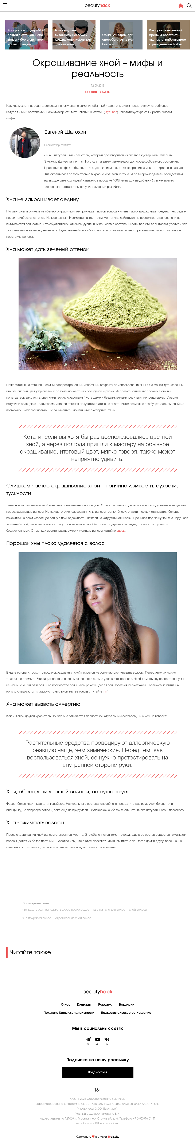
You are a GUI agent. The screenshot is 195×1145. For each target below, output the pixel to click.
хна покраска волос (37, 918)
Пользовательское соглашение (126, 1012)
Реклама (105, 1004)
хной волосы (138, 910)
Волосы (105, 92)
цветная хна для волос (109, 910)
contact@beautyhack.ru (101, 1123)
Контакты (84, 1004)
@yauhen (111, 112)
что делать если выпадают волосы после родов (56, 910)
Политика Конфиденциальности (69, 1012)
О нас (65, 1004)
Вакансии (126, 1004)
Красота (91, 92)
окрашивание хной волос (73, 918)
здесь (121, 530)
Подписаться (97, 1072)
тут (105, 691)
